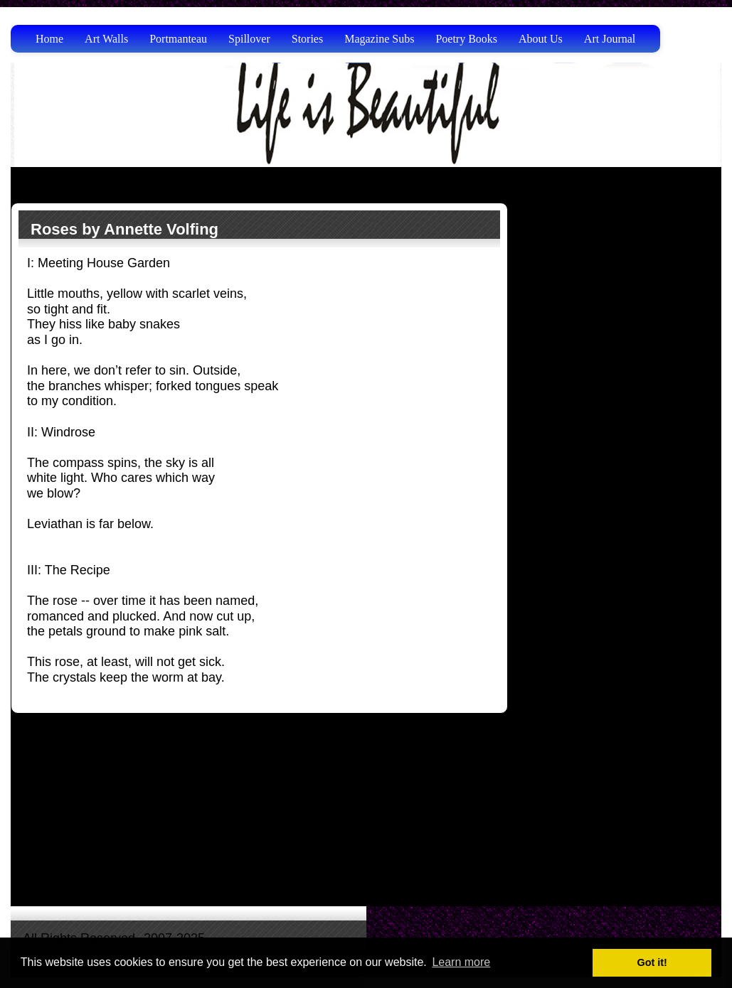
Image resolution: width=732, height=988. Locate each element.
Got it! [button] (652, 962)
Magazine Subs (379, 39)
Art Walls (106, 39)
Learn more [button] (461, 962)
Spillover (249, 39)
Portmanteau (178, 39)
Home (49, 39)
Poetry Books (466, 39)
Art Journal (609, 39)
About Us (541, 39)
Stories (307, 39)
